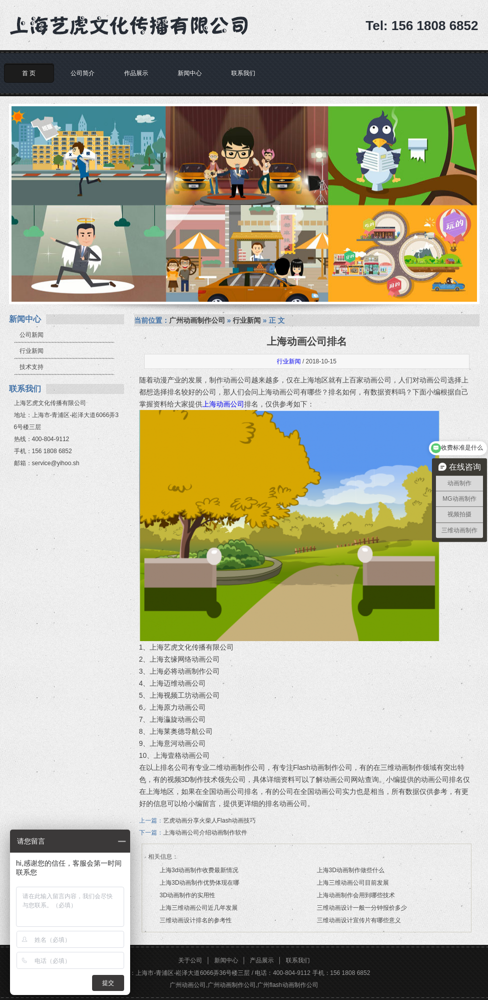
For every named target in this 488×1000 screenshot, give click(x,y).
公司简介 (83, 73)
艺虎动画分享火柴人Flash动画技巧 (209, 820)
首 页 (29, 73)
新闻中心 (190, 73)
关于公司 (190, 960)
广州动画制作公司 (197, 320)
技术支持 (32, 366)
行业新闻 (32, 350)
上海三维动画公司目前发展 (353, 882)
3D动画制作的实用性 (187, 895)
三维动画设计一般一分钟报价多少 (362, 907)
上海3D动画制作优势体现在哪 (199, 882)
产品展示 (262, 960)
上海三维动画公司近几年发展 (199, 907)
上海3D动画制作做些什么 (350, 870)
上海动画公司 (223, 404)
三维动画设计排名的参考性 (196, 920)
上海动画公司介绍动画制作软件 (205, 832)
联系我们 (243, 73)
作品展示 (136, 73)
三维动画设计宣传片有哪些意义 (359, 920)
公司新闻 (32, 334)
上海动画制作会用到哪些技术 (356, 895)
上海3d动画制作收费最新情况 (199, 870)
